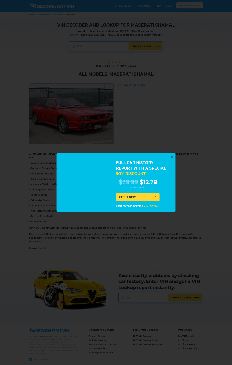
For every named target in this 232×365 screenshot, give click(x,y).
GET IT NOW (127, 197)
